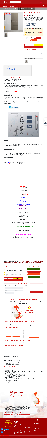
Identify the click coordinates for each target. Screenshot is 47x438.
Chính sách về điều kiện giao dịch (28, 432)
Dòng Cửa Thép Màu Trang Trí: (10, 69)
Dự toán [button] (45, 123)
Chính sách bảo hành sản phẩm (28, 425)
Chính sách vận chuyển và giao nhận (28, 430)
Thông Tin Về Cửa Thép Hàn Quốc (10, 68)
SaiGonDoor (8, 162)
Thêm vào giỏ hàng (37, 37)
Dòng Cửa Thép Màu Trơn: (10, 72)
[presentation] (3, 35)
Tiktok (36, 426)
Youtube (36, 425)
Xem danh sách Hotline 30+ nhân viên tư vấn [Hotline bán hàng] (33, 271)
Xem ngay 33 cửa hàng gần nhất (10, 412)
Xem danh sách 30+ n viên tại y (33, 337)
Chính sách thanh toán (27, 423)
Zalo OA (36, 428)
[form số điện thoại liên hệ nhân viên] (33, 42)
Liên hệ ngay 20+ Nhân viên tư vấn (22, 412)
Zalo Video (36, 430)
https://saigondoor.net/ (23, 197)
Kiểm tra (36, 292)
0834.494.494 (33, 40)
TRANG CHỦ (6, 8)
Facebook (36, 423)
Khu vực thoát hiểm (10, 101)
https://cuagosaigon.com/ (23, 200)
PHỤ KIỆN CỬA (5, 6)
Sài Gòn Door (25, 201)
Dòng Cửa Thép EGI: (9, 70)
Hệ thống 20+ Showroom (32, 54)
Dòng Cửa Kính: (8, 71)
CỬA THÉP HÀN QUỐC (16, 8)
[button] (2, 429)
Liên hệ (38, 2)
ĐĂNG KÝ (38, 45)
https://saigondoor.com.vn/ (23, 198)
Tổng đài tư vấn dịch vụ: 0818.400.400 (16, 414)
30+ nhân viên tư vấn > (38, 54)
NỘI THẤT (12, 6)
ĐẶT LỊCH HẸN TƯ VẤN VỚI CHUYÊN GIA (34, 274)
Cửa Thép (10, 8)
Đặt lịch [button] (45, 120)
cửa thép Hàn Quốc (15, 91)
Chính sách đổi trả (27, 427)
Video (35, 2)
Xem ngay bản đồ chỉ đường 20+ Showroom (13, 336)
